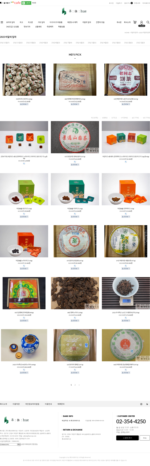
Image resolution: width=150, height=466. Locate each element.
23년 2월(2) (128, 43)
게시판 (119, 22)
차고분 (30, 22)
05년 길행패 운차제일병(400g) (24, 313)
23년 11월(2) (17, 43)
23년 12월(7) (4, 43)
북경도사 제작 (72, 22)
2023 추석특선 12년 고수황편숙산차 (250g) (125, 313)
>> (78, 385)
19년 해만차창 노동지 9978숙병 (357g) (126, 99)
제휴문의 (61, 404)
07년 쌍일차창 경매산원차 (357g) (75, 157)
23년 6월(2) (80, 43)
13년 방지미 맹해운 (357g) (75, 365)
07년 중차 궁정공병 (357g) (75, 261)
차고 (21, 22)
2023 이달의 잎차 (144, 33)
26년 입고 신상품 (12, 27)
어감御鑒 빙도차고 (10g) (24, 209)
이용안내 (48, 404)
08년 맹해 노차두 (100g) (74, 313)
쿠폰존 (34, 3)
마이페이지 (146, 3)
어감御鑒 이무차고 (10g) (75, 209)
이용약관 (16, 404)
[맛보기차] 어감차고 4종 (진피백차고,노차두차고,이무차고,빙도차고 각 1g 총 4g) (24, 157)
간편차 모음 (100, 22)
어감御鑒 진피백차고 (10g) (126, 209)
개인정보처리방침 (32, 404)
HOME (127, 33)
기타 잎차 (41, 22)
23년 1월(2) (140, 43)
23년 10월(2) (31, 43)
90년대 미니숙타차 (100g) (24, 99)
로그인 (111, 3)
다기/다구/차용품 (56, 22)
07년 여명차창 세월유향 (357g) (126, 261)
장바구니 (128, 3)
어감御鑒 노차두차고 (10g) (24, 261)
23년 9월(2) (43, 43)
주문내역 (137, 3)
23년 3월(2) (116, 43)
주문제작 (50, 27)
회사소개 (127, 22)
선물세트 (38, 27)
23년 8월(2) (56, 43)
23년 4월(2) (104, 43)
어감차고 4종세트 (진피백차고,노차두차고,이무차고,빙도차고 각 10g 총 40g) (125, 157)
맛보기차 (27, 27)
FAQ (144, 438)
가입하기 (119, 3)
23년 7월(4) (68, 43)
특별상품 (61, 27)
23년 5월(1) (92, 43)
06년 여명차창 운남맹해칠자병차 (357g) (126, 365)
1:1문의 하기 (127, 438)
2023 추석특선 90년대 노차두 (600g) (24, 365)
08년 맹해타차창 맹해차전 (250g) (75, 99)
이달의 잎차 (86, 22)
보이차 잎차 (10, 22)
